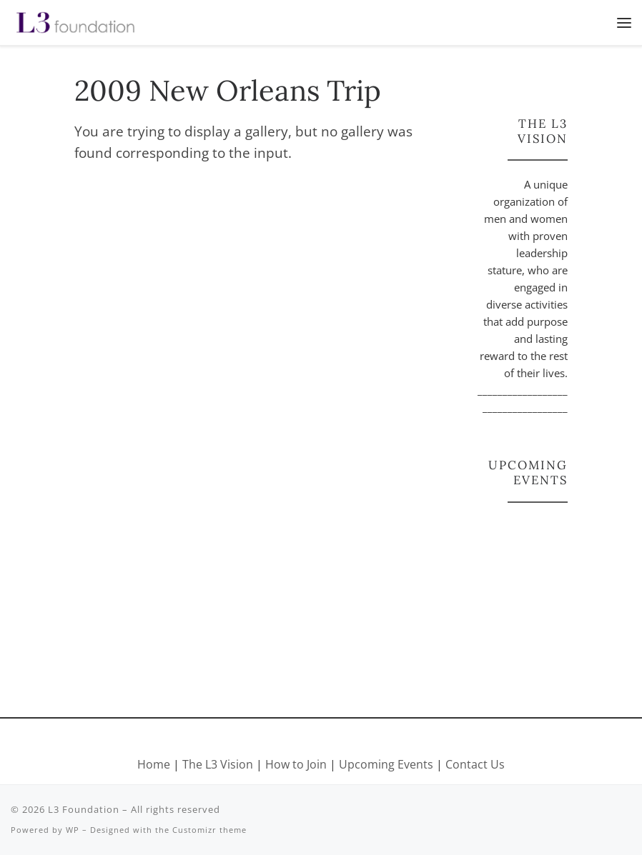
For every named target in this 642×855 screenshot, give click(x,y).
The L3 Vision (219, 764)
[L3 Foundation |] (75, 21)
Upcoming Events (386, 764)
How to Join (296, 764)
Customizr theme (209, 829)
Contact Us (475, 764)
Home (153, 764)
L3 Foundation (83, 809)
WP (72, 829)
